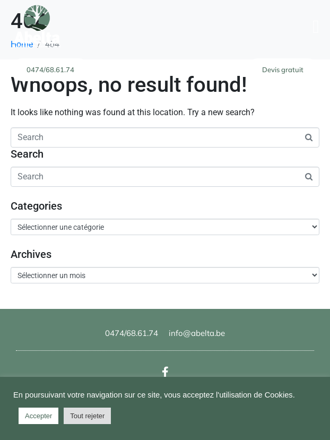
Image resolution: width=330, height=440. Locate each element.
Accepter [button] (38, 416)
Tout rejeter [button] (87, 416)
